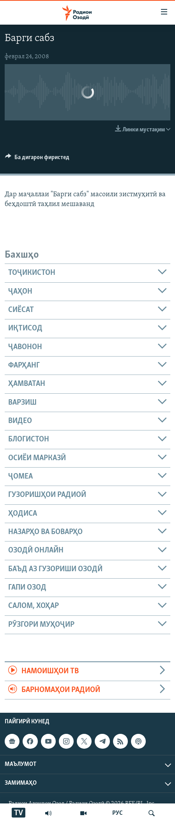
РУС (117, 813)
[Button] (37, 159)
